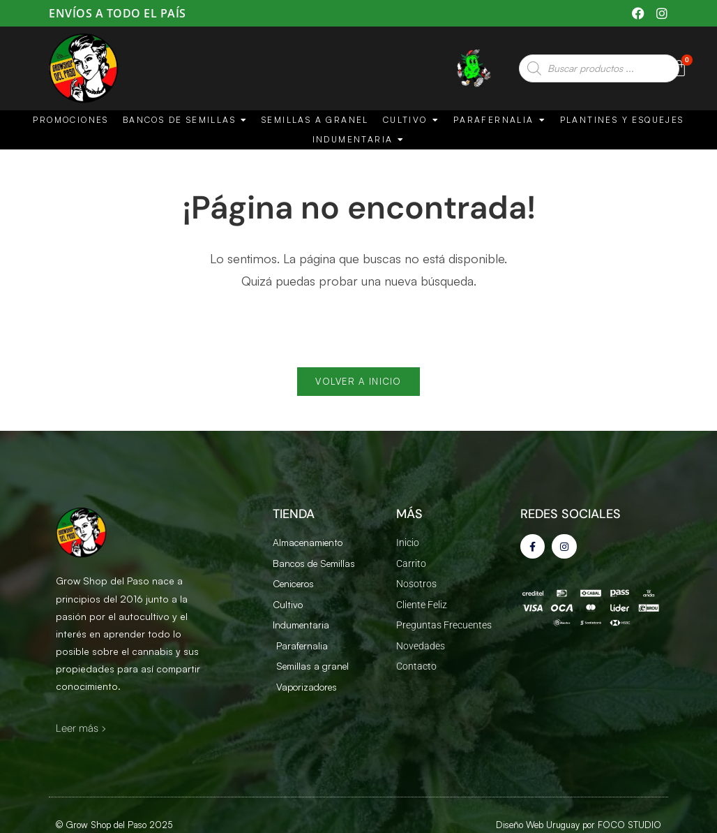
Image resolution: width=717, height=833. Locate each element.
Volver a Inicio (358, 386)
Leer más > (81, 733)
